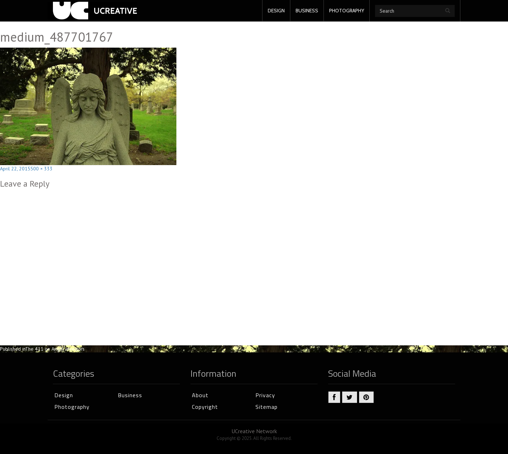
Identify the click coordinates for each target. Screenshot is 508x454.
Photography (72, 406)
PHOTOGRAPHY (346, 10)
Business (130, 395)
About (200, 395)
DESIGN (276, 10)
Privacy (265, 395)
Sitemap (266, 406)
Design (63, 395)
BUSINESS (307, 10)
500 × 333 (41, 168)
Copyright (205, 406)
